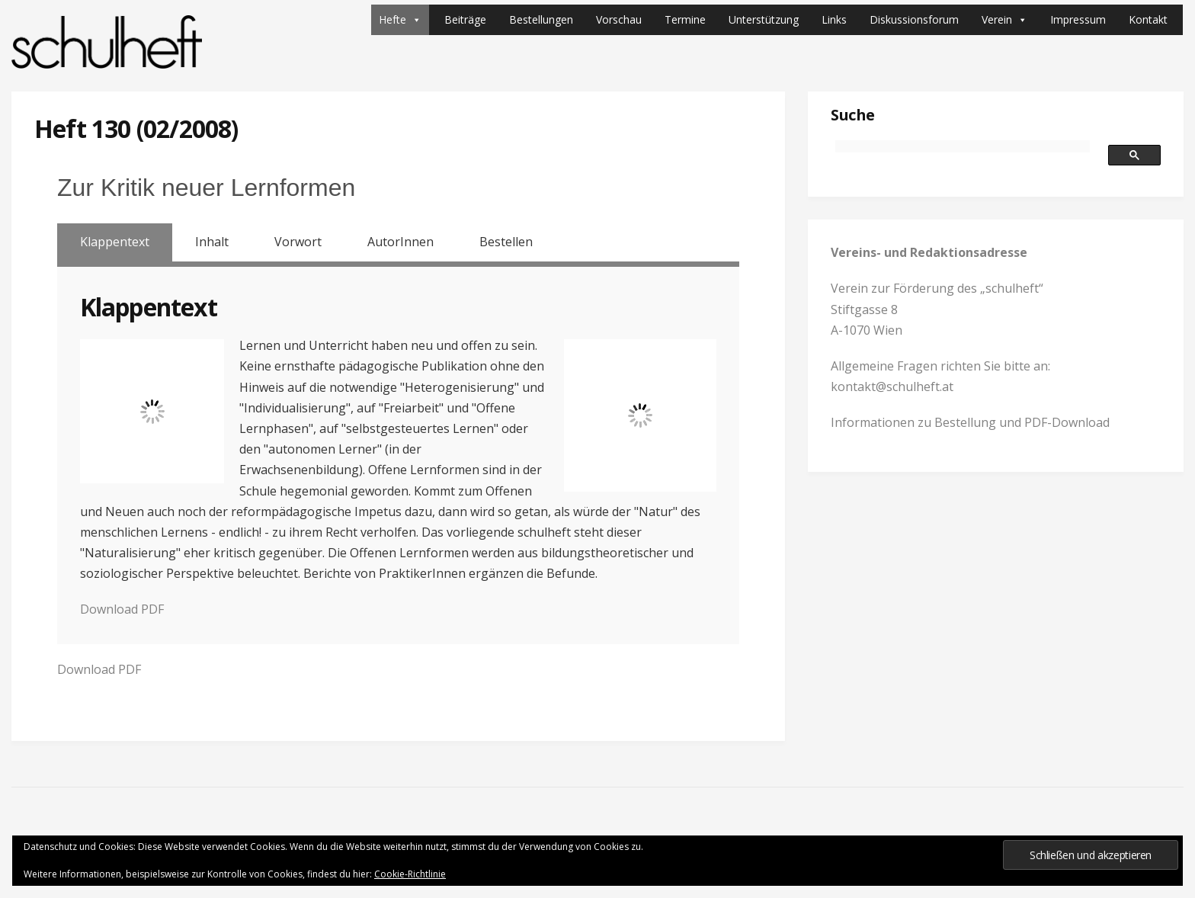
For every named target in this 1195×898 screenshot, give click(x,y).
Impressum (1078, 19)
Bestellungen (541, 19)
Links (834, 19)
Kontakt (1148, 19)
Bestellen (506, 241)
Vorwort (298, 241)
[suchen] (962, 146)
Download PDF (122, 609)
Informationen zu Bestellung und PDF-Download (970, 422)
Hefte (400, 20)
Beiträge (465, 19)
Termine (685, 19)
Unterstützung (764, 19)
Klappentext (114, 241)
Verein (1004, 20)
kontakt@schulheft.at (892, 386)
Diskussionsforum (914, 19)
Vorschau (619, 19)
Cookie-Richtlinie (410, 874)
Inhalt (212, 241)
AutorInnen (400, 241)
